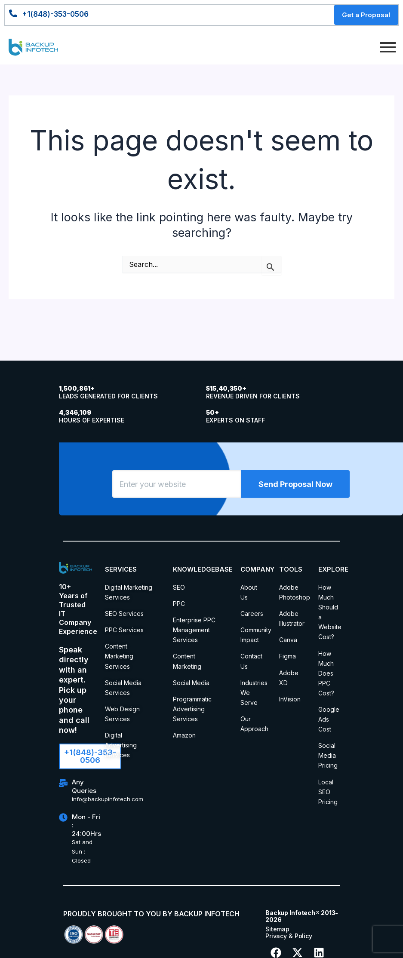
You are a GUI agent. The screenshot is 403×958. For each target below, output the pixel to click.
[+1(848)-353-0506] (14, 15)
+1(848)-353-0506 (60, 14)
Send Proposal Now (295, 487)
